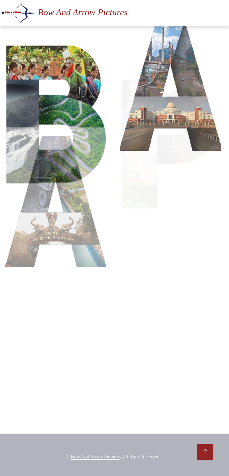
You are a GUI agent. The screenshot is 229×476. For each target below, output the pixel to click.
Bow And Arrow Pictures (95, 456)
